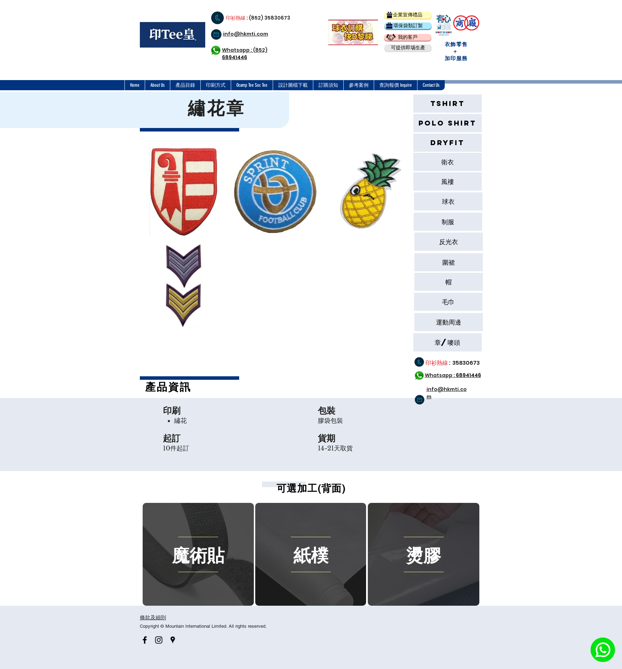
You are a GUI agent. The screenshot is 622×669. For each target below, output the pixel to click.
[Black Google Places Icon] (173, 640)
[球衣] (448, 201)
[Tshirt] (447, 103)
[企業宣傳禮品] (408, 15)
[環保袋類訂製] (408, 25)
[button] (408, 47)
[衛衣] (447, 162)
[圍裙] (448, 262)
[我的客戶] (407, 37)
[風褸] (447, 181)
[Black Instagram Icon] (159, 640)
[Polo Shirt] (447, 123)
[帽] (448, 282)
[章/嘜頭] (447, 342)
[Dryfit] (447, 143)
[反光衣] (448, 242)
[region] (198, 554)
